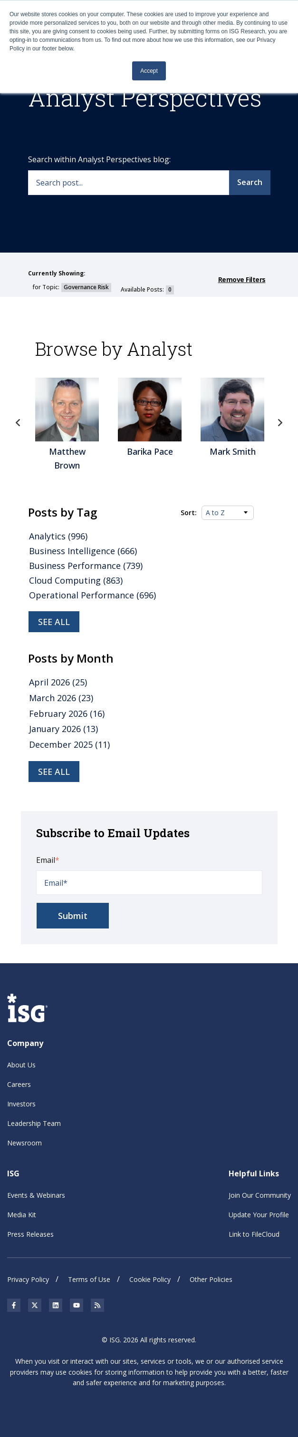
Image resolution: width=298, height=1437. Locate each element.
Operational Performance (92, 595)
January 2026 (63, 728)
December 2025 (69, 744)
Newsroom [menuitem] (24, 1142)
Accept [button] (149, 71)
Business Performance (86, 565)
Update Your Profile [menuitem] (259, 1214)
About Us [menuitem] (21, 1064)
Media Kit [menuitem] (21, 1214)
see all (54, 771)
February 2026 (67, 713)
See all (54, 621)
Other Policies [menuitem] (211, 1279)
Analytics (58, 536)
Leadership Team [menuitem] (34, 1123)
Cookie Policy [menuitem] (150, 1279)
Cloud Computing (76, 580)
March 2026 (61, 698)
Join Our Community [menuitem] (260, 1195)
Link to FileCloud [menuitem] (254, 1234)
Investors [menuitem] (21, 1103)
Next (280, 423)
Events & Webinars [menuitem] (36, 1195)
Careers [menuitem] (19, 1084)
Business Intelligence (83, 551)
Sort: (189, 512)
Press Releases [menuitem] (30, 1234)
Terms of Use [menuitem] (89, 1279)
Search (249, 182)
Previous (18, 423)
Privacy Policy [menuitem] (28, 1279)
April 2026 (58, 682)
